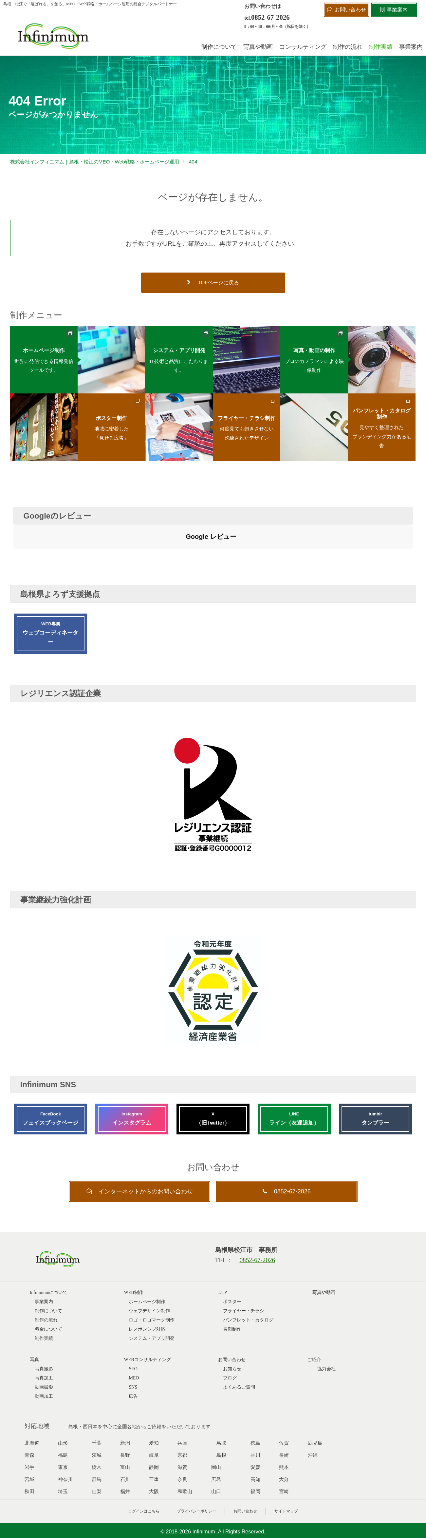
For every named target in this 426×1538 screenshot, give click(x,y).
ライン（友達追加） (294, 1087)
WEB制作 (133, 1261)
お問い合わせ (245, 1480)
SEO (133, 1338)
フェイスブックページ (51, 1087)
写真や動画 (323, 1261)
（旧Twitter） (213, 1087)
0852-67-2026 (270, 17)
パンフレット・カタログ (248, 1289)
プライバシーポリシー (196, 1480)
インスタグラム (132, 1087)
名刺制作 (232, 1298)
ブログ (230, 1347)
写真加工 (44, 1347)
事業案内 (44, 1270)
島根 (221, 1424)
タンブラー (375, 1087)
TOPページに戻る (213, 282)
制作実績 (44, 1307)
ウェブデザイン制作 (149, 1280)
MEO (134, 1347)
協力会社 (326, 1338)
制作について (48, 1280)
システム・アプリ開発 (152, 1307)
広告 (133, 1365)
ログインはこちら (143, 1480)
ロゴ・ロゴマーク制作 (152, 1289)
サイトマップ (286, 1480)
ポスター (232, 1270)
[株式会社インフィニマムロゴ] (53, 36)
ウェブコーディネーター (51, 601)
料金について (48, 1298)
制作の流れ (46, 1289)
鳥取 (221, 1412)
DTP (222, 1261)
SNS (133, 1356)
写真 (34, 1328)
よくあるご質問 (239, 1356)
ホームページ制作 (147, 1270)
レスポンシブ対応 (147, 1298)
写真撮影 (44, 1338)
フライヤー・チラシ (243, 1280)
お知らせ (232, 1338)
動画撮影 (44, 1356)
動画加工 (44, 1365)
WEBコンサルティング (147, 1328)
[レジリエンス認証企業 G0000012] (213, 829)
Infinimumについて (49, 1261)
